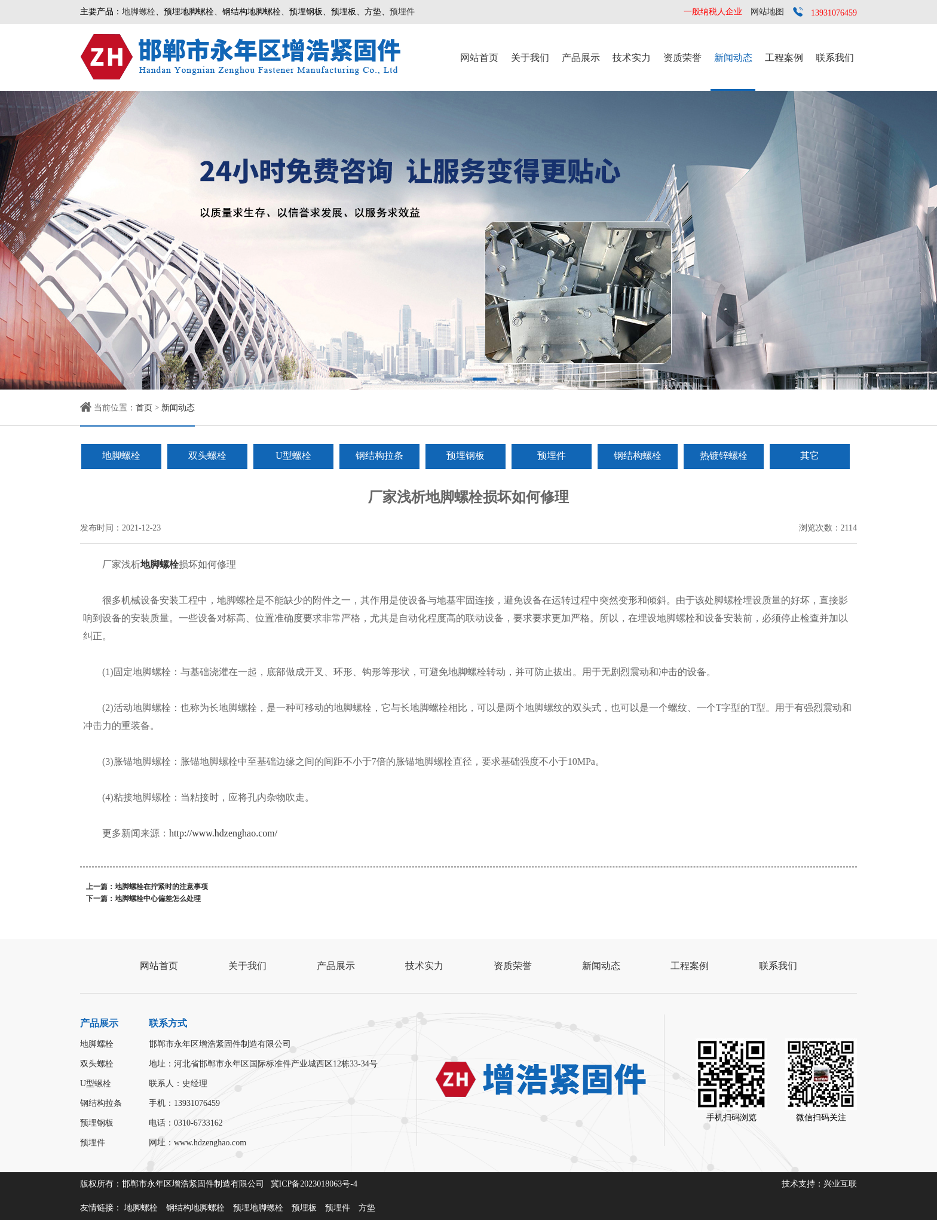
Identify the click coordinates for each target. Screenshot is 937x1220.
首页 (144, 407)
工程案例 (784, 58)
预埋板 (304, 1207)
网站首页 (479, 58)
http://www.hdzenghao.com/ (223, 833)
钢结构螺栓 (638, 455)
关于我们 (530, 58)
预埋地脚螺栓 (258, 1207)
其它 (809, 455)
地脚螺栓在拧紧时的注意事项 (161, 886)
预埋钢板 (465, 455)
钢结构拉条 (379, 455)
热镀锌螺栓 (724, 455)
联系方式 (168, 1023)
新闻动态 (733, 58)
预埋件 (402, 11)
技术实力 (632, 58)
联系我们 (835, 58)
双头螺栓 (207, 455)
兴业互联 (840, 1183)
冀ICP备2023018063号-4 (314, 1183)
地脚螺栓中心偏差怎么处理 (158, 898)
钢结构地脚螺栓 (195, 1207)
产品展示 (581, 58)
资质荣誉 (682, 58)
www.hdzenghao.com (210, 1142)
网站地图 (767, 11)
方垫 (367, 1207)
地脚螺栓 (138, 11)
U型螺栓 (293, 455)
